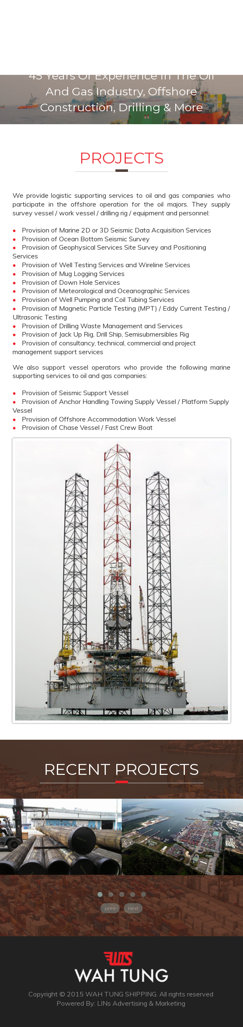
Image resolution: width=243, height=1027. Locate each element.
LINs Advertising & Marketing (141, 1003)
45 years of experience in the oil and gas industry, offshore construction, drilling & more (121, 91)
